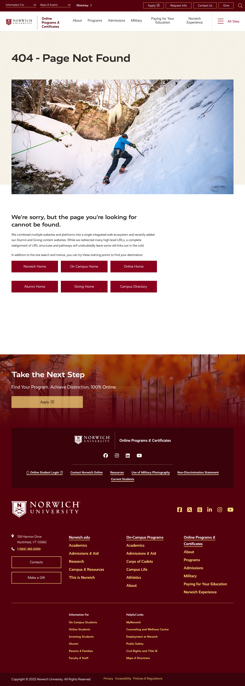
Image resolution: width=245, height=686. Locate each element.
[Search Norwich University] (240, 5)
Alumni (73, 643)
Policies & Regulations (148, 678)
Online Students (79, 629)
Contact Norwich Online (86, 472)
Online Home (134, 266)
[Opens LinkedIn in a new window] (128, 455)
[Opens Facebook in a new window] (179, 510)
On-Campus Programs (144, 537)
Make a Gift (36, 578)
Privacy (108, 678)
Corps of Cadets (139, 561)
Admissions (116, 20)
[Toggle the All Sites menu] (228, 21)
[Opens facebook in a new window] (105, 455)
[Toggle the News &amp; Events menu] (68, 4)
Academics (78, 545)
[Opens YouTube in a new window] (139, 455)
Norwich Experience (195, 20)
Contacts (36, 562)
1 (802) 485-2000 (29, 549)
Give (226, 5)
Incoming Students (81, 636)
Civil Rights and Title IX (142, 651)
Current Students (122, 479)
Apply (152, 5)
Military (136, 20)
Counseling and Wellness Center (147, 629)
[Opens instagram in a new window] (117, 455)
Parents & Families (81, 651)
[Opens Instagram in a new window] (219, 510)
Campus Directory (133, 286)
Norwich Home (35, 266)
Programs (95, 20)
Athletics (133, 577)
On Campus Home (84, 266)
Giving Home (84, 286)
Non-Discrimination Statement (198, 472)
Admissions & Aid (84, 553)
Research (76, 561)
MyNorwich (133, 622)
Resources (117, 472)
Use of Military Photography (150, 472)
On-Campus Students (83, 622)
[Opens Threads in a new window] (199, 510)
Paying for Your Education (162, 20)
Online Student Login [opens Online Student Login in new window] (44, 472)
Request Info (178, 5)
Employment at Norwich (142, 636)
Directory (82, 5)
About (77, 20)
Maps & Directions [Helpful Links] (138, 658)
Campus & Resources (86, 569)
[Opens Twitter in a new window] (189, 510)
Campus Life (136, 569)
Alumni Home (34, 286)
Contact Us (205, 5)
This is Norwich (82, 577)
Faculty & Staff (78, 658)
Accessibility (123, 678)
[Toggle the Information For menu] (33, 4)
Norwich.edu (79, 537)
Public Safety (135, 643)
